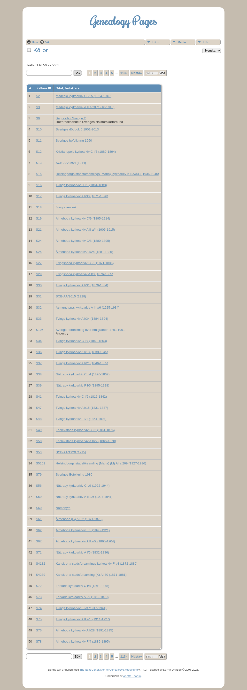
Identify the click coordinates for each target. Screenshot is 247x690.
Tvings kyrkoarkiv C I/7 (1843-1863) (81, 341)
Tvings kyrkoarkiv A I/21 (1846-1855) (82, 363)
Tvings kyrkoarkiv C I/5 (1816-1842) (81, 396)
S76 (39, 630)
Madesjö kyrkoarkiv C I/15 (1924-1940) (83, 96)
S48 (39, 419)
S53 (39, 452)
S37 (39, 363)
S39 (39, 385)
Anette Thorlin (132, 676)
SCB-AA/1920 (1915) (71, 452)
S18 (39, 207)
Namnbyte (63, 508)
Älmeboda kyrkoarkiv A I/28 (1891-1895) (84, 630)
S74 (39, 608)
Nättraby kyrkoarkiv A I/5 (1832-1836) (82, 552)
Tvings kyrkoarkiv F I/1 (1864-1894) (81, 419)
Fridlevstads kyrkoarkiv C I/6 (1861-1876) (85, 430)
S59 (39, 497)
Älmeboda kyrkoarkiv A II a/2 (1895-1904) (85, 541)
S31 (39, 296)
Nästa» (136, 73)
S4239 (40, 574)
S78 (39, 641)
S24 (39, 241)
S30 (39, 285)
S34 (39, 341)
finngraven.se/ (66, 207)
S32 (39, 307)
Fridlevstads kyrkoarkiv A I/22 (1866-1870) (86, 441)
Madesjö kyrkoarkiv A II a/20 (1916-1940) (85, 107)
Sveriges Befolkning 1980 (74, 474)
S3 (38, 107)
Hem (35, 42)
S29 (39, 274)
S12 (39, 151)
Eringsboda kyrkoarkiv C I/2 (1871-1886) (85, 263)
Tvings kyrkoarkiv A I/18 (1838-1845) (82, 352)
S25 (39, 252)
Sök (47, 42)
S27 (39, 263)
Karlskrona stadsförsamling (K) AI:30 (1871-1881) (91, 574)
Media (182, 42)
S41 (39, 396)
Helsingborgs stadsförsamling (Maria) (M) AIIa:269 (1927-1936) (101, 463)
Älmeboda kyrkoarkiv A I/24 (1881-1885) (84, 252)
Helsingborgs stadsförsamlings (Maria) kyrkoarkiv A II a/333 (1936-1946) (107, 174)
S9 (38, 118)
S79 (39, 474)
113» (124, 73)
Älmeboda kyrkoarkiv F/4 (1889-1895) (83, 641)
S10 (39, 129)
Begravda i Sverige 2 (71, 118)
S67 (39, 541)
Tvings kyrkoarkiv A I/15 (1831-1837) (82, 407)
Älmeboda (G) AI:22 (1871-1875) (79, 519)
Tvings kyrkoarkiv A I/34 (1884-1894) (82, 318)
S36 (39, 352)
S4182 (40, 563)
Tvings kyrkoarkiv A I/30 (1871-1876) (82, 196)
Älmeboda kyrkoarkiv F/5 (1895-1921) (83, 530)
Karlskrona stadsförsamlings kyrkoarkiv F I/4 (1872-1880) (97, 563)
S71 (39, 552)
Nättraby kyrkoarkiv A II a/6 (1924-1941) (84, 497)
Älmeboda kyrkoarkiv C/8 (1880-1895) (83, 241)
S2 (38, 96)
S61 (39, 519)
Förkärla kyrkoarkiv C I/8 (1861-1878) (82, 586)
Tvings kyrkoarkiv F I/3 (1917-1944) (81, 608)
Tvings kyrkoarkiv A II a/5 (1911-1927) (83, 619)
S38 (39, 374)
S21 (39, 229)
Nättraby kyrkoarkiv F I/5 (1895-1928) (82, 385)
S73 (39, 597)
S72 (39, 586)
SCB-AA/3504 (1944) (71, 163)
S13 (39, 163)
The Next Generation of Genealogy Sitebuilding (109, 669)
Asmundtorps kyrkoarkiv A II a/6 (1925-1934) (87, 307)
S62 (39, 530)
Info (205, 42)
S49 (39, 430)
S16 (39, 185)
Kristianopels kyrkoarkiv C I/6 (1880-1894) (86, 151)
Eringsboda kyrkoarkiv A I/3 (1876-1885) (84, 274)
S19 (39, 218)
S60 (39, 508)
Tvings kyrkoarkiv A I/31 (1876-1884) (82, 285)
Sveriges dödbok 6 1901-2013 (77, 129)
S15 (39, 174)
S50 (39, 441)
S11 (39, 140)
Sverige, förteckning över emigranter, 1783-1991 (90, 330)
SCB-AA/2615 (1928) (71, 296)
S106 (39, 330)
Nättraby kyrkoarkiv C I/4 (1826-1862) (82, 374)
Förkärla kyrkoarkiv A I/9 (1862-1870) (82, 597)
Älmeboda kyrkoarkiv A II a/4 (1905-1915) (85, 229)
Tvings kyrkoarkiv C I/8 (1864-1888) (81, 185)
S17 (39, 196)
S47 (39, 407)
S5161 (40, 463)
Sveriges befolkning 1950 (74, 140)
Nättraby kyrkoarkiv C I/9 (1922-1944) (82, 485)
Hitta (156, 42)
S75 (39, 619)
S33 (39, 318)
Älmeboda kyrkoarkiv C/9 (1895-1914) (83, 218)
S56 (39, 485)
